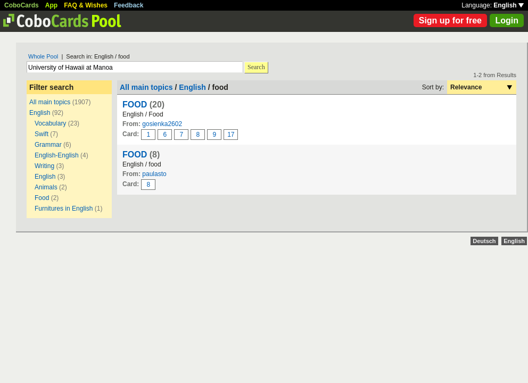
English (508, 5)
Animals (46, 187)
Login (506, 20)
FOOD (134, 104)
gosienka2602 (162, 124)
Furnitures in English (64, 208)
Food (42, 198)
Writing (44, 166)
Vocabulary (50, 123)
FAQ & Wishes (86, 5)
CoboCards (21, 5)
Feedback (128, 5)
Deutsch (484, 241)
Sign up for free (450, 20)
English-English (57, 155)
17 (230, 134)
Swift (41, 134)
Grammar (48, 144)
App (51, 5)
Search (256, 67)
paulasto (154, 174)
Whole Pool (43, 56)
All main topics (49, 102)
